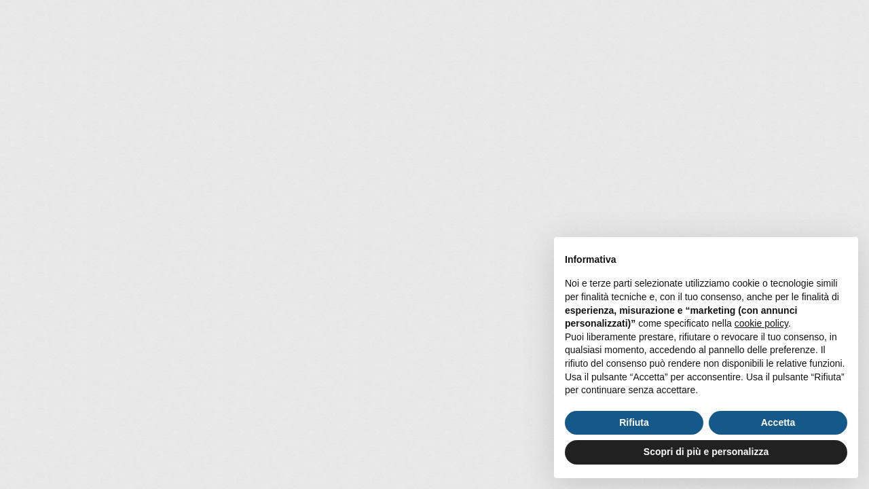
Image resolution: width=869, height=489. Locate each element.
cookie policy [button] (761, 323)
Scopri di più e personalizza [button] (706, 451)
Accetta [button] (778, 422)
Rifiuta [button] (634, 422)
